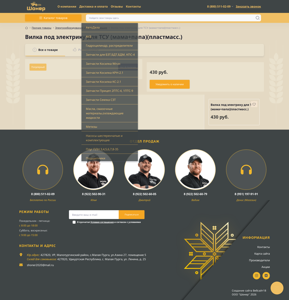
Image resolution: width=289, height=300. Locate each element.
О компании (67, 6)
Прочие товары (41, 28)
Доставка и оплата (93, 6)
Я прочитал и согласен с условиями (109, 222)
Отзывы (117, 6)
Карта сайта (262, 253)
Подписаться (132, 214)
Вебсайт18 (259, 290)
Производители (259, 260)
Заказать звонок (248, 6)
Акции (266, 267)
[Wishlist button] (254, 104)
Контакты (133, 6)
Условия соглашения (102, 222)
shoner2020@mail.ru (40, 265)
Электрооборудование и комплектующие (81, 28)
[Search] (257, 17)
